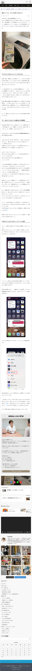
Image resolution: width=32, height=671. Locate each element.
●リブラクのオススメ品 (7, 620)
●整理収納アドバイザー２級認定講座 (9, 594)
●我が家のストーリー (6, 608)
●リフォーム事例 (5, 598)
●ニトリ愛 (4, 616)
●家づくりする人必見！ (7, 606)
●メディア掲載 (5, 628)
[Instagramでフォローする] (14, 482)
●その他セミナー (5, 589)
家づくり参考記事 (5, 604)
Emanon (18, 669)
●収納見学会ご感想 (6, 592)
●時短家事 (4, 624)
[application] (16, 525)
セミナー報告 (4, 587)
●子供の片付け (5, 622)
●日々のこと (4, 632)
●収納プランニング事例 (7, 600)
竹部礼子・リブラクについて (8, 626)
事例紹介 (3, 596)
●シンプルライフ (6, 612)
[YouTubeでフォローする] (21, 482)
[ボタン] (27, 2)
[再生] (2, 532)
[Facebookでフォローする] (11, 482)
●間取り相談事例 (5, 602)
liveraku (28, 15)
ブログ (3, 583)
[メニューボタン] (30, 2)
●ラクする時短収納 (6, 618)
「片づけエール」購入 (16, 471)
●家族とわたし (5, 630)
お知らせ (3, 585)
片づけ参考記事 (5, 610)
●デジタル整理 (5, 614)
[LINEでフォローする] (18, 482)
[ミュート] (27, 532)
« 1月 (2, 656)
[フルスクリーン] (29, 532)
